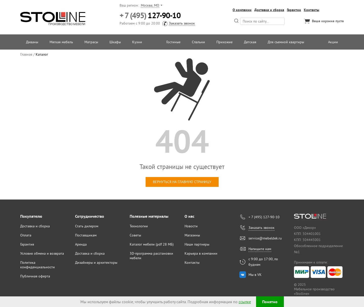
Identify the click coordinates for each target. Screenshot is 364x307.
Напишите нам (259, 249)
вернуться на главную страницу (182, 182)
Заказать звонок (182, 23)
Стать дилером (86, 226)
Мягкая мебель (61, 42)
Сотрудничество (89, 216)
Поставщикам (86, 235)
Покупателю (31, 216)
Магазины (192, 235)
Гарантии (294, 10)
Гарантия (27, 244)
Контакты (311, 10)
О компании (242, 10)
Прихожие (224, 42)
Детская (250, 42)
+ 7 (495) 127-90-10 (264, 217)
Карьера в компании (201, 253)
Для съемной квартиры (286, 42)
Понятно (270, 301)
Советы (135, 235)
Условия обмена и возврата (42, 253)
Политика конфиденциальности (37, 264)
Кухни (137, 42)
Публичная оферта (35, 276)
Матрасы (91, 42)
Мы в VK (255, 274)
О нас (189, 216)
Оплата (25, 235)
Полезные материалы (149, 216)
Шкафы (115, 42)
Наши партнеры (197, 244)
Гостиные (173, 42)
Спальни (198, 42)
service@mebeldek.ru (265, 238)
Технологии (139, 226)
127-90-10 (150, 15)
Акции (333, 42)
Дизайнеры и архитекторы (96, 262)
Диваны (32, 42)
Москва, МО (150, 5)
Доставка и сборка (269, 10)
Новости (191, 226)
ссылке (245, 301)
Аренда (81, 244)
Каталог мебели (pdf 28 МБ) (152, 244)
